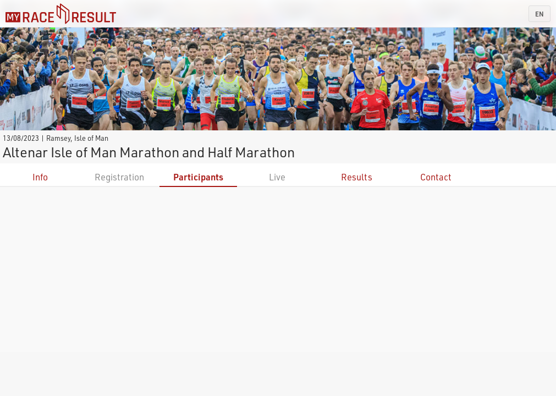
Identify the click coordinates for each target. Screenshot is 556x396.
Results (356, 177)
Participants (198, 177)
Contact (436, 177)
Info (40, 177)
